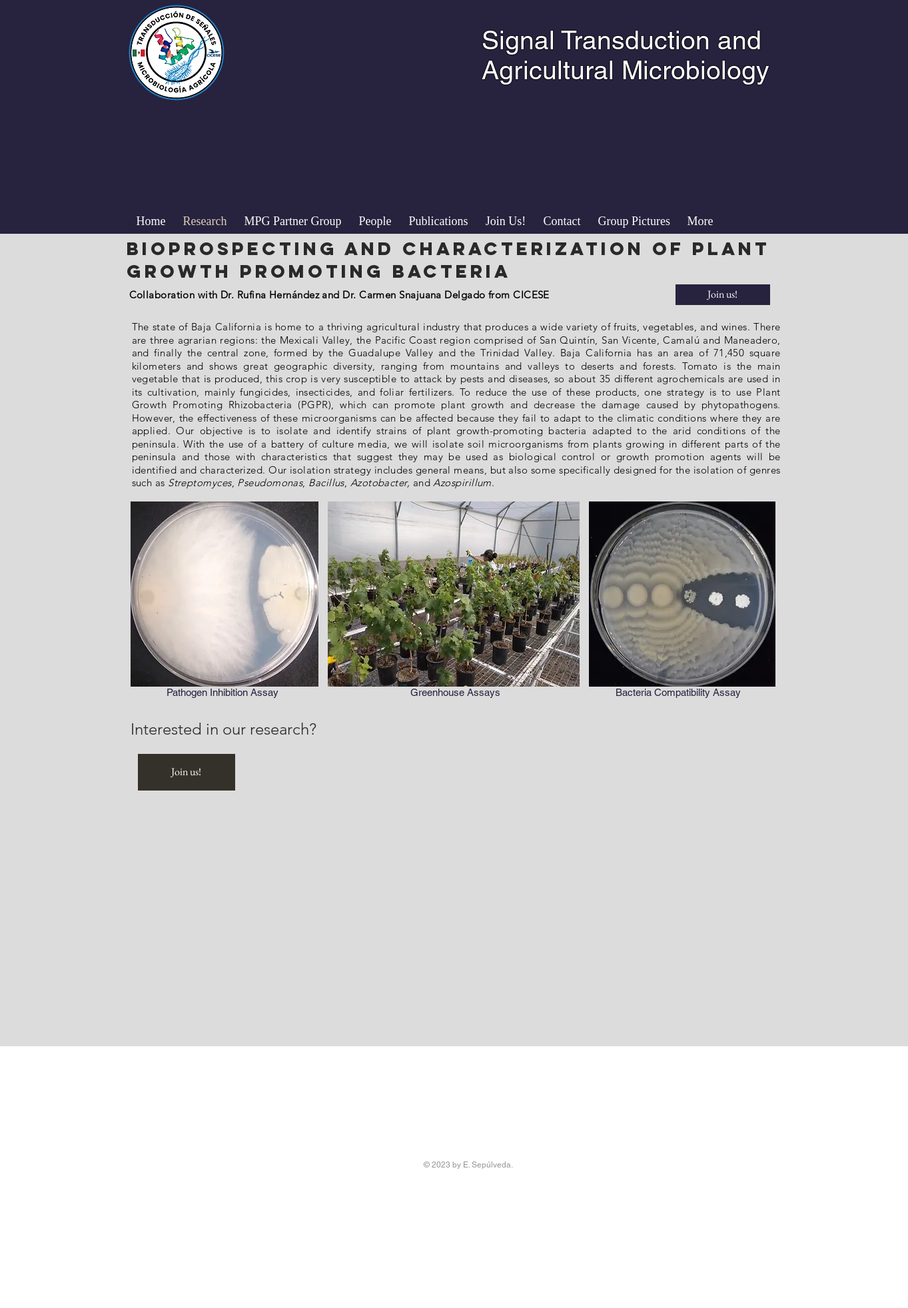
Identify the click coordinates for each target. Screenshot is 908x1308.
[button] (375, 221)
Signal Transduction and (621, 40)
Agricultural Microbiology (625, 70)
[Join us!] (723, 294)
